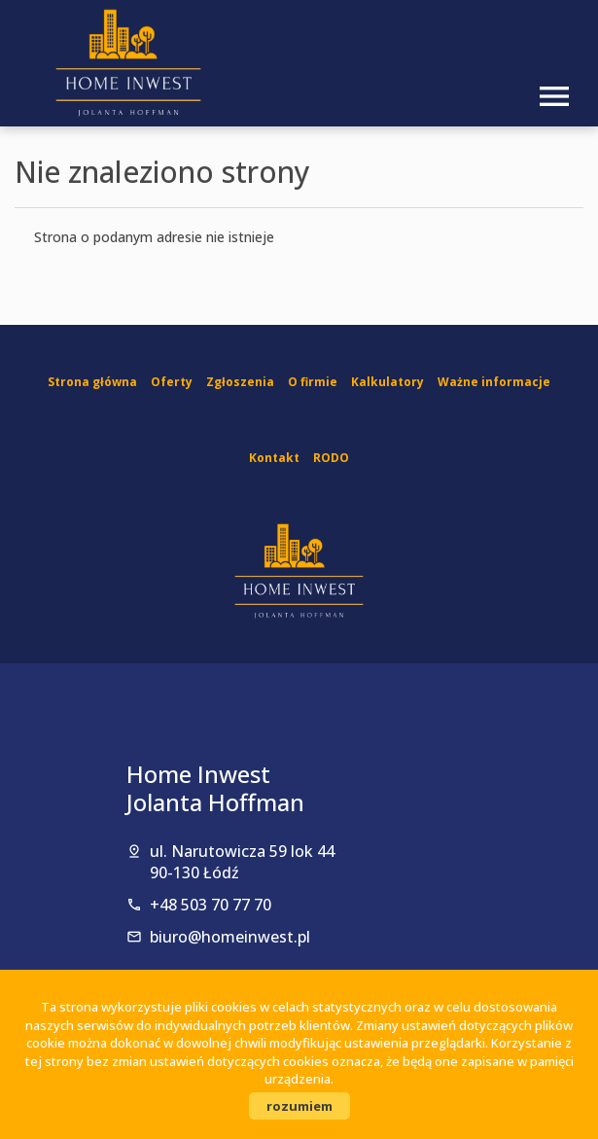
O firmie (312, 382)
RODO (331, 457)
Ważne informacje (494, 382)
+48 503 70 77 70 (210, 904)
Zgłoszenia (240, 382)
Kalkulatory (387, 382)
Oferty (172, 382)
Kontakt (274, 457)
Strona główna (92, 382)
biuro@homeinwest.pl (230, 936)
